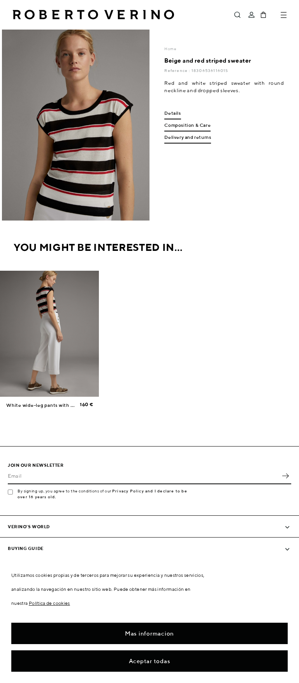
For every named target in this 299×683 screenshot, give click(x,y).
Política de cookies (49, 603)
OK (285, 475)
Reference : (177, 70)
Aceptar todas (150, 661)
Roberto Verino (93, 15)
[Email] (144, 475)
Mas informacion (149, 633)
